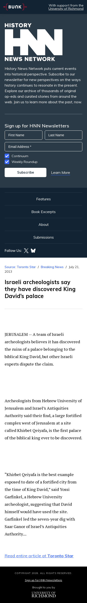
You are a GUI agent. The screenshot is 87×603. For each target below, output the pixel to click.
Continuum (20, 156)
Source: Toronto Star (20, 267)
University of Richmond (66, 8)
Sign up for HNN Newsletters (43, 580)
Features (43, 199)
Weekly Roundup (25, 162)
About (44, 224)
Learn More (60, 172)
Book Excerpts (43, 211)
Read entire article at (39, 555)
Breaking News (52, 267)
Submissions (43, 237)
